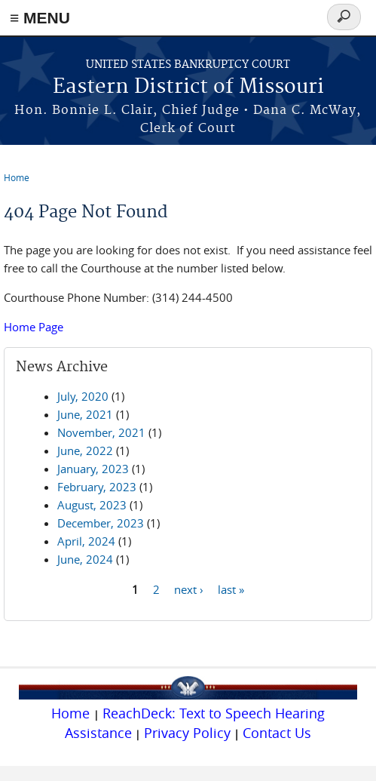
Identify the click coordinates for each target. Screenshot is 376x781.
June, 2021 (85, 414)
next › (188, 588)
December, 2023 (100, 522)
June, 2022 (85, 450)
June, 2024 (85, 559)
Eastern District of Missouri (188, 87)
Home (16, 177)
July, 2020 (83, 396)
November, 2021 (101, 432)
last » (231, 588)
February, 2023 (96, 486)
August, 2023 (92, 504)
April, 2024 (86, 541)
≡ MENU (40, 17)
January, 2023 (93, 468)
